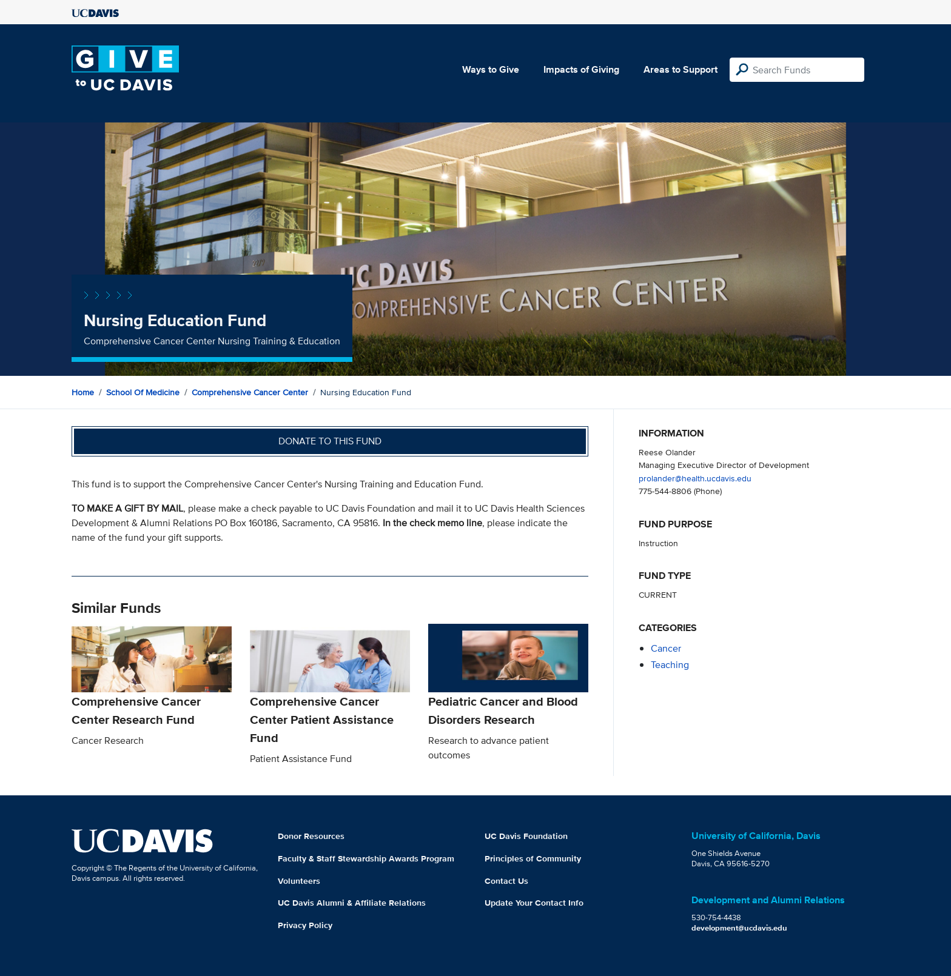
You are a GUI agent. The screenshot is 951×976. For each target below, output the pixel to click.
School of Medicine (143, 392)
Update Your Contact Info (534, 903)
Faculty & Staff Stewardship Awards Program (366, 858)
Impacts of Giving (581, 69)
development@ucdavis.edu (739, 928)
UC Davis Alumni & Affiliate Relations (352, 903)
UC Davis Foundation (526, 836)
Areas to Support (680, 69)
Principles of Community (533, 858)
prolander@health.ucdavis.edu (695, 478)
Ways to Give (490, 69)
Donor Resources (311, 836)
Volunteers (299, 881)
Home (83, 392)
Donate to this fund (329, 441)
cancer (666, 648)
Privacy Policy (305, 925)
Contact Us (506, 881)
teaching (670, 665)
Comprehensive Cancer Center (250, 392)
